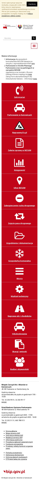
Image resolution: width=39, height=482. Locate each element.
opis (33, 63)
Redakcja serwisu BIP (14, 437)
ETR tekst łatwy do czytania (16, 459)
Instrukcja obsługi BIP (14, 435)
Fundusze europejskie (14, 444)
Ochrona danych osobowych (16, 457)
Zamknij (32, 4)
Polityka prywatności (14, 453)
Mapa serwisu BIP (13, 433)
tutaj (30, 74)
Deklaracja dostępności (15, 455)
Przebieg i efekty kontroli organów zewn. (19, 447)
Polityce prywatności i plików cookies (17, 15)
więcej (4, 402)
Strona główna (11, 431)
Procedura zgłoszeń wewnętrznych (19, 442)
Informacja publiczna (14, 440)
